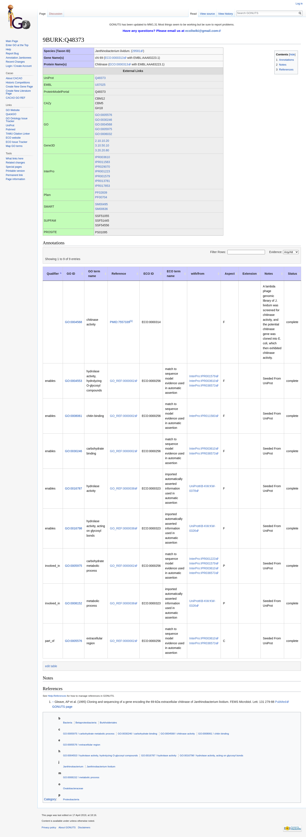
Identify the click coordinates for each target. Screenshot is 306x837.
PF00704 (101, 197)
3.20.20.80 (102, 150)
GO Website (13, 110)
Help (8, 49)
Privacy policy (49, 827)
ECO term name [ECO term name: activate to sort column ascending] (174, 274)
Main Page (12, 41)
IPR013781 (102, 181)
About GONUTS (67, 827)
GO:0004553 (73, 381)
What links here (14, 158)
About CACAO (14, 78)
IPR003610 (102, 157)
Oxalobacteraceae (73, 788)
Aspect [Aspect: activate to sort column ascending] (230, 273)
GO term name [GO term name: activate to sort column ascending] (94, 274)
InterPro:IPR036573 (202, 385)
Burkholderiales (108, 722)
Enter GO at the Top (17, 45)
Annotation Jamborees (18, 57)
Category (50, 799)
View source (207, 13)
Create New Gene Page (19, 86)
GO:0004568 (103, 124)
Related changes (15, 162)
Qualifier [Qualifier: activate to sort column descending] (53, 273)
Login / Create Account (18, 66)
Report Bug (12, 53)
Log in (299, 3)
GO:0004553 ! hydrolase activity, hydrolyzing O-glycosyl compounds (100, 755)
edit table (51, 666)
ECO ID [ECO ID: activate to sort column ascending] (148, 273)
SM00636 (101, 209)
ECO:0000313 (114, 57)
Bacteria (67, 722)
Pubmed (10, 129)
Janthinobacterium (73, 766)
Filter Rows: (237, 252)
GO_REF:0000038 (122, 488)
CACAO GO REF (15, 97)
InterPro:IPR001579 (202, 376)
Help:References (57, 695)
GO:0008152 (73, 603)
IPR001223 (102, 171)
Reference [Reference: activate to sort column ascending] (119, 273)
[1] (131, 320)
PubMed (280, 701)
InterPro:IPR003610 (202, 381)
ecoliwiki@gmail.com (201, 30)
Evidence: (284, 252)
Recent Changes (15, 61)
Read (193, 13)
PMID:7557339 (120, 322)
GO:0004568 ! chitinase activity (178, 733)
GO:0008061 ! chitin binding (213, 733)
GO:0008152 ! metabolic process (81, 777)
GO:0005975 (103, 129)
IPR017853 (102, 185)
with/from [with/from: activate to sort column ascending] (197, 273)
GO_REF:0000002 (122, 381)
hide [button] (292, 54)
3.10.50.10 (102, 145)
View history (225, 13)
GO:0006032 (103, 134)
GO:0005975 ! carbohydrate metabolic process (89, 733)
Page (42, 13)
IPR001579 (102, 176)
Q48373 (100, 78)
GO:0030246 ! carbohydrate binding (137, 733)
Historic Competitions (18, 82)
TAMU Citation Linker (18, 133)
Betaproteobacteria (85, 722)
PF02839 (101, 192)
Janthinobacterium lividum (101, 766)
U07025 (100, 84)
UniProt (10, 125)
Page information (15, 179)
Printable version (15, 170)
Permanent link (14, 175)
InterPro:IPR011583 (202, 416)
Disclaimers (84, 827)
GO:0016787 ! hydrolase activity (158, 755)
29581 (136, 51)
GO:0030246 (103, 119)
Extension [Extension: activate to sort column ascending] (249, 273)
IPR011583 (102, 162)
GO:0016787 (73, 488)
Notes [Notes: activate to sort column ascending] (269, 273)
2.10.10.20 (102, 140)
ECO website (13, 137)
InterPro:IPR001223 (202, 558)
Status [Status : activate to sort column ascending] (292, 273)
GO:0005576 (103, 115)
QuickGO (11, 114)
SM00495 (101, 204)
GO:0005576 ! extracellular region (81, 744)
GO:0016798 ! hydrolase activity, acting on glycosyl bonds (211, 755)
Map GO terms (14, 146)
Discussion (55, 13)
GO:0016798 (73, 528)
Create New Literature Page (18, 92)
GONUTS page (62, 706)
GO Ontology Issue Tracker (16, 120)
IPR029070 (102, 166)
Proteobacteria (71, 799)
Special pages (14, 166)
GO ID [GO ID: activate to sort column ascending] (71, 273)
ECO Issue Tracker (16, 142)
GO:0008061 (73, 416)
